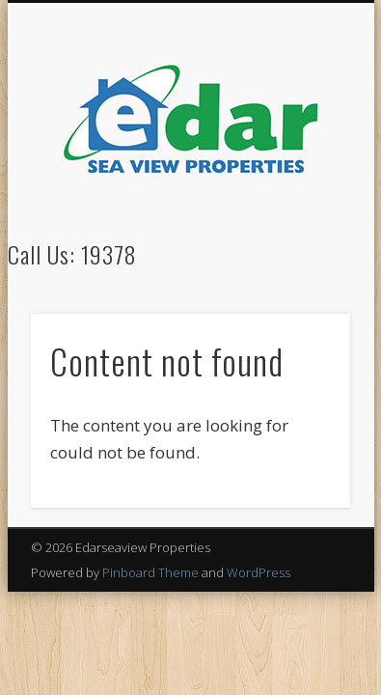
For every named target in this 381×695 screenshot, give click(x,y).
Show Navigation (303, 172)
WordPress (258, 572)
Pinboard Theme (150, 572)
